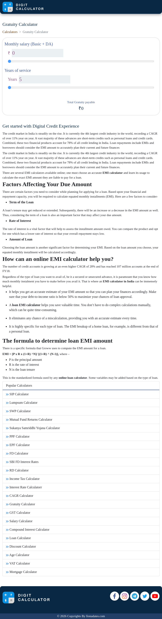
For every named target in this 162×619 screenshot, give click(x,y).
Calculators (10, 32)
